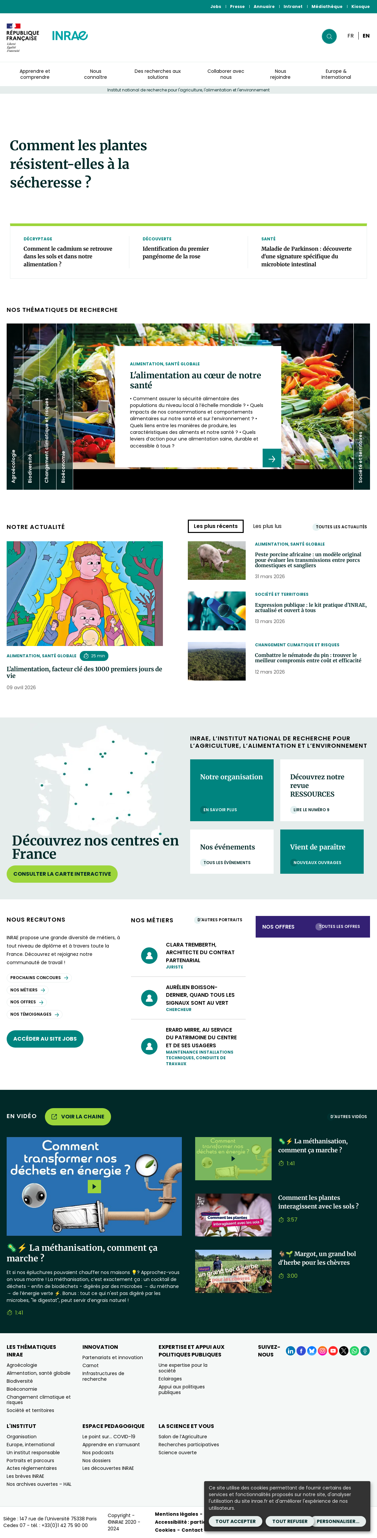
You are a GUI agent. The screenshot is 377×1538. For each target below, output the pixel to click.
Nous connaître (95, 74)
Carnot (90, 1365)
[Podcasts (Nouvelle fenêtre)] (365, 1350)
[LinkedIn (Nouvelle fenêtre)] (290, 1350)
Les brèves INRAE (25, 1476)
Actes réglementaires (32, 1468)
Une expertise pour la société (183, 1368)
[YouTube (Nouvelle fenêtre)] (333, 1350)
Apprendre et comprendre (35, 74)
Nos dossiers (96, 1460)
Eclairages (170, 1378)
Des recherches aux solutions (158, 74)
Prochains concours (39, 977)
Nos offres (26, 1002)
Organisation (22, 1436)
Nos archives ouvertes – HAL (39, 1484)
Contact (192, 1530)
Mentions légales (176, 1514)
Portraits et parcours (30, 1460)
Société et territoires (282, 594)
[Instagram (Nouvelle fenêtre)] (322, 1350)
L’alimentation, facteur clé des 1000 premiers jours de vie (84, 672)
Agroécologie (22, 1365)
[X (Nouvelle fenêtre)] (343, 1350)
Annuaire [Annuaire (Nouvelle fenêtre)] (264, 6)
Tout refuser (290, 1521)
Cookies (165, 1530)
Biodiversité (20, 1381)
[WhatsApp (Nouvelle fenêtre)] (354, 1350)
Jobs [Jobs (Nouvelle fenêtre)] (215, 6)
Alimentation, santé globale (41, 656)
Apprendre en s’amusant (111, 1444)
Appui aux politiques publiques (182, 1389)
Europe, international (31, 1444)
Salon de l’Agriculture (183, 1436)
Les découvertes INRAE (108, 1468)
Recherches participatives (189, 1444)
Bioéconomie (22, 1389)
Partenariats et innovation (112, 1357)
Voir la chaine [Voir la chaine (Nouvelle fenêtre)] (78, 1116)
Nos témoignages (34, 1014)
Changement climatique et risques (297, 645)
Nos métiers (27, 990)
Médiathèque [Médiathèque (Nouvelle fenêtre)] (327, 6)
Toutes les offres (341, 926)
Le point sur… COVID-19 (108, 1436)
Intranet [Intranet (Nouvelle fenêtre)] (293, 6)
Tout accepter (235, 1521)
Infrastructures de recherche (103, 1376)
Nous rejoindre (280, 74)
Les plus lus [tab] (267, 526)
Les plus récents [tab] (216, 526)
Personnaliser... (338, 1521)
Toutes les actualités (343, 527)
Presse (237, 6)
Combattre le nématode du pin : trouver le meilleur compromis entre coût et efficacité (312, 662)
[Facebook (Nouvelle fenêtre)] (301, 1350)
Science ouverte (178, 1452)
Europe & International (336, 74)
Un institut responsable (33, 1452)
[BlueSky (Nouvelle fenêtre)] (311, 1350)
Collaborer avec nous (225, 74)
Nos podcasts (98, 1452)
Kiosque (360, 6)
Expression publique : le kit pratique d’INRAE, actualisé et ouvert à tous (308, 609)
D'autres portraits (221, 920)
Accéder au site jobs (45, 1039)
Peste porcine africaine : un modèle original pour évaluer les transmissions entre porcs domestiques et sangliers (312, 562)
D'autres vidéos (350, 1116)
